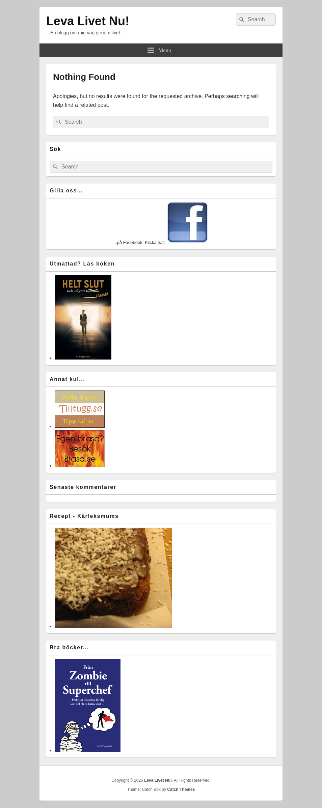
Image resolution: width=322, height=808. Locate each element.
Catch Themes (181, 789)
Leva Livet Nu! (87, 21)
